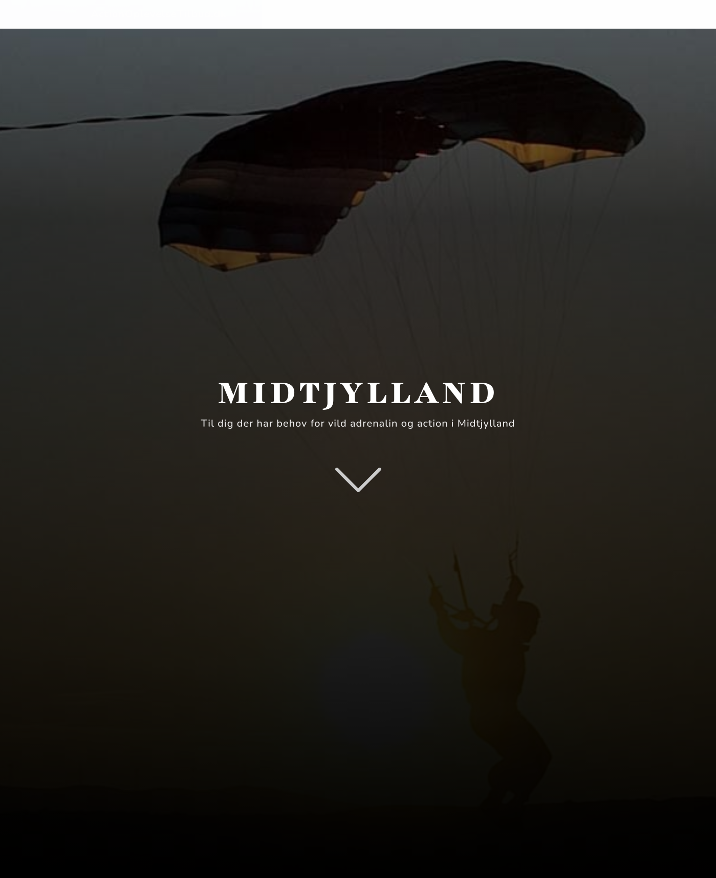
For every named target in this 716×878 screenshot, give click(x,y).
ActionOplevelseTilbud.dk (159, 14)
